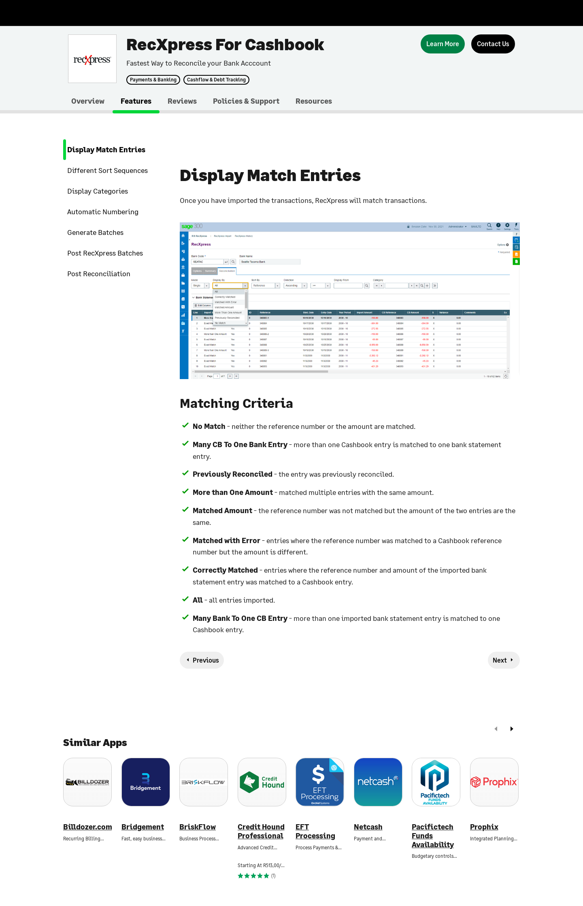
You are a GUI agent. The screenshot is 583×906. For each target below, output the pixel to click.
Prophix (484, 827)
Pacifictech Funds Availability (433, 835)
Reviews (182, 100)
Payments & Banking (153, 79)
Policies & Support (246, 100)
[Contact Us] (493, 43)
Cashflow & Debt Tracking (216, 79)
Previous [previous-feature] (206, 660)
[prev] (496, 729)
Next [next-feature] (500, 660)
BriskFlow (197, 827)
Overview (87, 100)
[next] (512, 729)
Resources (314, 100)
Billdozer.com (87, 827)
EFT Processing (315, 831)
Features (136, 100)
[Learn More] (443, 43)
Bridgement (142, 827)
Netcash (368, 827)
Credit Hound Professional (261, 831)
